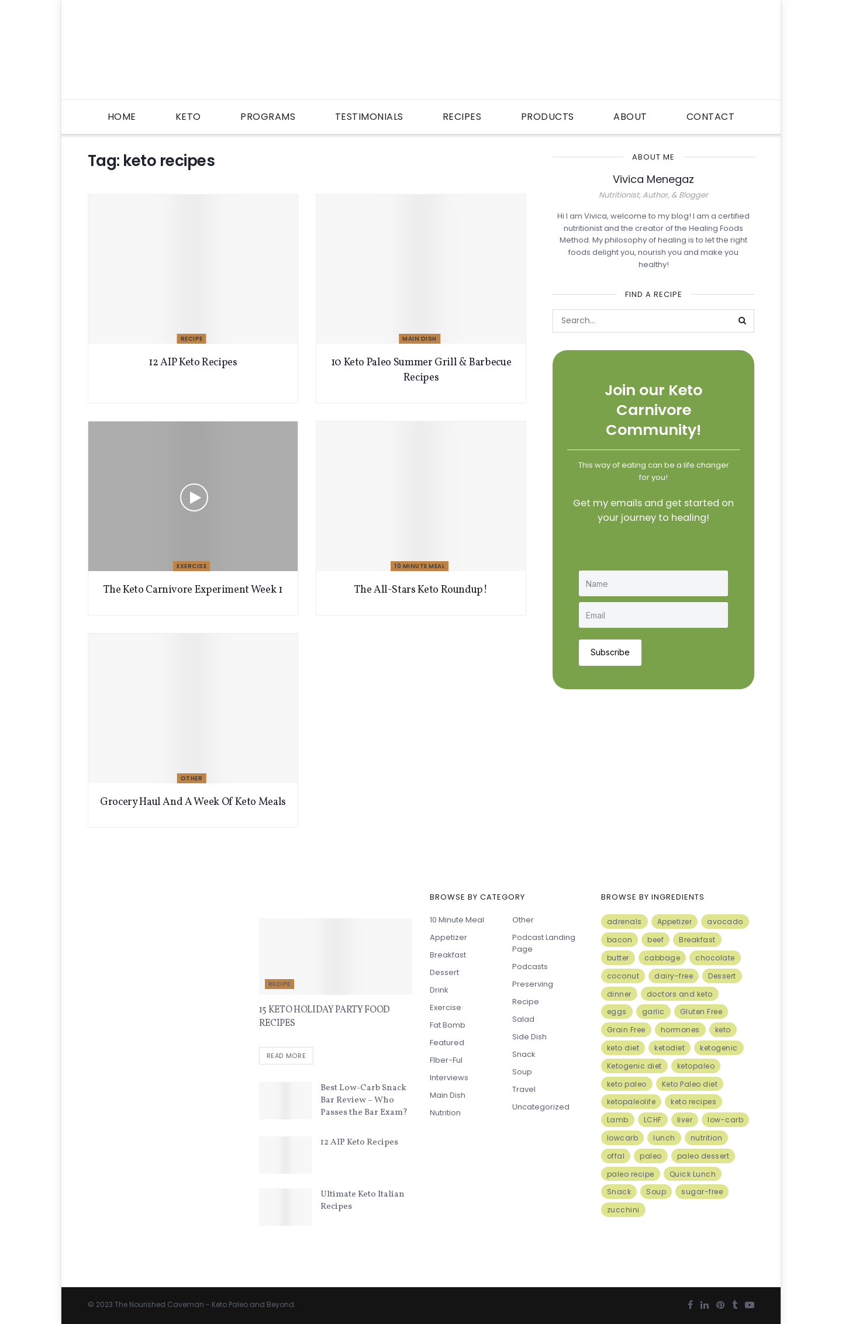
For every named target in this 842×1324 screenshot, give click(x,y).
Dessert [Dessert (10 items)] (722, 976)
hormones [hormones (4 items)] (680, 1030)
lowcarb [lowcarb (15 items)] (623, 1138)
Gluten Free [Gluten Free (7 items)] (701, 1012)
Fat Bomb (447, 1025)
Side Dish (529, 1036)
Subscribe (610, 652)
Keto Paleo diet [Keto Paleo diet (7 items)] (690, 1084)
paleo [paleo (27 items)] (651, 1156)
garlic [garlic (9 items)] (653, 1012)
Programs (267, 116)
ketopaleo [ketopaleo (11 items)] (696, 1066)
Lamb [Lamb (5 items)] (618, 1120)
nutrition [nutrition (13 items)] (707, 1138)
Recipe (192, 338)
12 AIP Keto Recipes (193, 362)
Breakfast (448, 954)
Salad (523, 1019)
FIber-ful (446, 1060)
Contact (710, 116)
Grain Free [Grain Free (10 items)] (626, 1030)
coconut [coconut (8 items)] (623, 976)
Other (192, 778)
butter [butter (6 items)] (618, 958)
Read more (286, 1055)
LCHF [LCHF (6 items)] (653, 1120)
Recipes (462, 116)
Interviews (449, 1077)
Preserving (532, 984)
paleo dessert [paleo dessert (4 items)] (703, 1156)
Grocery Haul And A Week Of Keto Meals (193, 802)
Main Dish (419, 338)
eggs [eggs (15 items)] (617, 1012)
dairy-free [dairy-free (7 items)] (673, 976)
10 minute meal (419, 566)
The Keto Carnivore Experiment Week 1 (192, 590)
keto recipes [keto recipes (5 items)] (693, 1102)
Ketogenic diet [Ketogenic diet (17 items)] (634, 1066)
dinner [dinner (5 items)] (619, 994)
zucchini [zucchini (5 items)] (623, 1210)
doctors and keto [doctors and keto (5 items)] (680, 994)
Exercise (191, 566)
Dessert (444, 972)
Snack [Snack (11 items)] (619, 1192)
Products (547, 116)
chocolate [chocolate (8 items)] (715, 958)
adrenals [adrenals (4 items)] (624, 922)
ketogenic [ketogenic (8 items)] (719, 1048)
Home (122, 116)
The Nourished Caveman (159, 1304)
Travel (524, 1089)
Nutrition (445, 1112)
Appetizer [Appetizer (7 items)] (674, 922)
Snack (524, 1054)
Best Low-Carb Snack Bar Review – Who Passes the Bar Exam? (364, 1100)
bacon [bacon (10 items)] (620, 940)
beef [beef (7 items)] (655, 940)
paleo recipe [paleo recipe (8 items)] (630, 1174)
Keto (188, 116)
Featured (447, 1042)
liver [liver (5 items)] (685, 1120)
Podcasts (530, 966)
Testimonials (369, 116)
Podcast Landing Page (543, 943)
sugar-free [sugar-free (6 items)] (702, 1192)
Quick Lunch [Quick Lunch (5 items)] (693, 1174)
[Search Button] (742, 321)
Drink (439, 989)
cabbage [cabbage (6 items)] (662, 958)
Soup (522, 1071)
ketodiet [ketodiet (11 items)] (669, 1048)
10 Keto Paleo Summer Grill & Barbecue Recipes (421, 370)
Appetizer (448, 937)
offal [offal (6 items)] (616, 1156)
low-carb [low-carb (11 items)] (725, 1120)
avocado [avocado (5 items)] (725, 922)
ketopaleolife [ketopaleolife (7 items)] (631, 1102)
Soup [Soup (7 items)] (656, 1192)
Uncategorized (541, 1106)
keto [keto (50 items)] (723, 1030)
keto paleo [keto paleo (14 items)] (627, 1084)
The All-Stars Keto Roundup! (420, 590)
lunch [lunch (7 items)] (664, 1138)
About (630, 116)
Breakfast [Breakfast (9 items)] (697, 940)
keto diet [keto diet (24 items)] (623, 1048)
